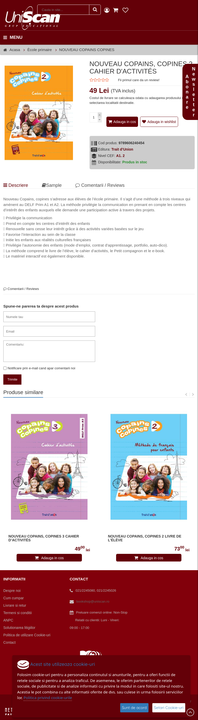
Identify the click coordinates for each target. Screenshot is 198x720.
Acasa (14, 49)
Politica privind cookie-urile (47, 697)
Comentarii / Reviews (100, 185)
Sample (52, 185)
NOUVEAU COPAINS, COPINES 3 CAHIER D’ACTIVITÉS (43, 538)
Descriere (15, 185)
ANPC (8, 620)
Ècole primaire (39, 49)
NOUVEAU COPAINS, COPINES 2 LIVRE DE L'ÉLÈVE (144, 538)
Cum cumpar (13, 598)
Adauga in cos (124, 122)
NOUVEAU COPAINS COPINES (86, 49)
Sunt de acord (134, 707)
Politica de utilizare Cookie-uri (26, 635)
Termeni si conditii (17, 613)
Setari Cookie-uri (168, 707)
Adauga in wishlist (161, 122)
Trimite (12, 379)
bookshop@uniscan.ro (92, 601)
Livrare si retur (14, 605)
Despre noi (12, 591)
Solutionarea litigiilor (19, 628)
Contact (9, 642)
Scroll (190, 712)
